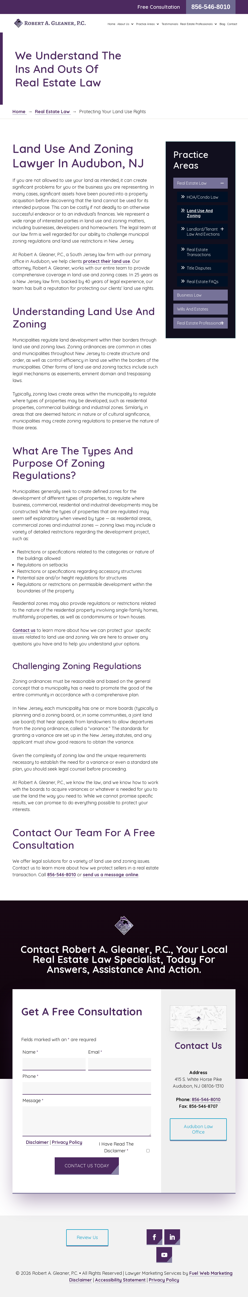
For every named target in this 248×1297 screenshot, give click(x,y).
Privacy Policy (67, 1142)
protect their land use (106, 261)
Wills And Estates (192, 309)
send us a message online (110, 874)
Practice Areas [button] (145, 24)
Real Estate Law (192, 183)
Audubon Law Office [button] (198, 1129)
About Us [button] (123, 24)
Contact (232, 24)
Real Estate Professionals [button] (196, 24)
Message (32, 1100)
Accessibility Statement (120, 1280)
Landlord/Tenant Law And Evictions (203, 232)
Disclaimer (37, 1142)
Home (111, 24)
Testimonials (170, 24)
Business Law (189, 295)
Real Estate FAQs (203, 281)
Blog (222, 24)
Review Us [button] (87, 1237)
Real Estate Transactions (199, 252)
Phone (30, 1076)
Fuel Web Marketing (211, 1273)
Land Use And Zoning (200, 213)
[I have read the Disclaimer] (148, 1150)
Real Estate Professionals (200, 323)
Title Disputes (199, 268)
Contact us (23, 630)
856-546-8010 (210, 6)
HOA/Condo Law (202, 197)
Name (30, 1052)
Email (95, 1052)
